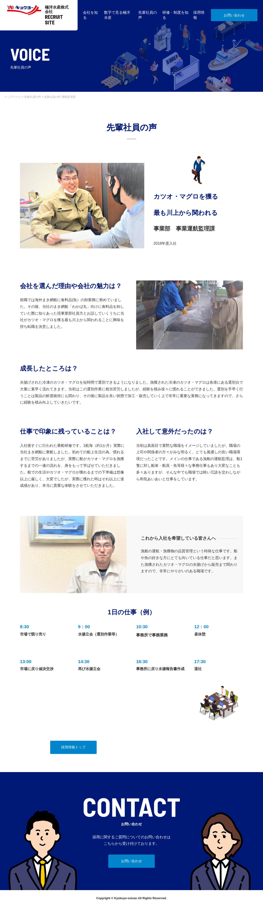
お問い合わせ (234, 15)
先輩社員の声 (32, 97)
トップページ (12, 97)
